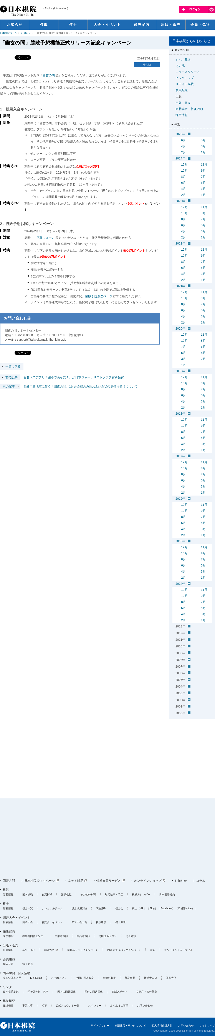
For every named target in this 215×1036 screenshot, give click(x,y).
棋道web (49, 950)
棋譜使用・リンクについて (130, 1025)
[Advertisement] (192, 747)
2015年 (180, 541)
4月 (183, 146)
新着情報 (8, 894)
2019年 (180, 371)
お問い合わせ (145, 1005)
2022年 (180, 243)
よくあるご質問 (119, 1005)
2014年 (180, 583)
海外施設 (131, 936)
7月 (203, 176)
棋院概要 (9, 1001)
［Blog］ (152, 908)
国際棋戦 (66, 894)
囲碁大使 (171, 977)
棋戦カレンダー (141, 894)
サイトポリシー (100, 1025)
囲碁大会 (27, 922)
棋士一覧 (27, 908)
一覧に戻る (13, 366)
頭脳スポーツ (119, 991)
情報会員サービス (108, 880)
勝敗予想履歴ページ (98, 296)
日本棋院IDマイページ (39, 880)
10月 (184, 170)
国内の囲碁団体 (66, 991)
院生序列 (101, 908)
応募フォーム (45, 238)
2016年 (180, 498)
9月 (203, 170)
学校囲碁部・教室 (38, 991)
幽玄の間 (49, 75)
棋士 (6, 903)
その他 (147, 64)
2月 (183, 152)
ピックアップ (184, 78)
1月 (203, 152)
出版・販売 (183, 103)
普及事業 (130, 977)
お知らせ (26, 33)
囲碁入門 (9, 880)
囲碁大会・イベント (16, 917)
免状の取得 (109, 977)
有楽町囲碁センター (34, 936)
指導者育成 (150, 977)
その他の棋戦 (88, 894)
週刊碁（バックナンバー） (82, 950)
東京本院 (8, 936)
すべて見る (183, 59)
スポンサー (94, 1005)
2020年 (180, 328)
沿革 (44, 1005)
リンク (7, 987)
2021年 (180, 286)
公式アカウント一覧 (67, 1005)
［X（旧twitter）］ (186, 908)
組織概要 (8, 1005)
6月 (183, 140)
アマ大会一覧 (79, 922)
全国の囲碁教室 (85, 977)
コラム (200, 880)
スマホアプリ (59, 977)
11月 (204, 164)
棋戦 (6, 890)
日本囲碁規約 (167, 894)
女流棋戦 (47, 894)
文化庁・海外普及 (146, 991)
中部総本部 (61, 936)
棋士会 (119, 908)
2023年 (180, 201)
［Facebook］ (166, 908)
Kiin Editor (36, 977)
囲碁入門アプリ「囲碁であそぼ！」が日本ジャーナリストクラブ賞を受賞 (62, 377)
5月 (203, 140)
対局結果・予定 (114, 894)
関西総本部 (83, 936)
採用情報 (181, 115)
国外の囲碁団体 (93, 991)
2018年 (180, 413)
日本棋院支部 (11, 991)
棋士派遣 (120, 922)
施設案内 (9, 931)
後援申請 (101, 922)
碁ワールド (28, 950)
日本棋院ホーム (8, 33)
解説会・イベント (52, 922)
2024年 (180, 158)
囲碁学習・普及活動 (189, 109)
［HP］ (141, 908)
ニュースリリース (187, 72)
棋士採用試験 (79, 908)
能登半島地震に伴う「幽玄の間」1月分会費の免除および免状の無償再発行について (69, 386)
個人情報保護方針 (162, 1025)
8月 (183, 176)
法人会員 (27, 963)
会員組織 (181, 90)
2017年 (180, 456)
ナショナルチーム (52, 908)
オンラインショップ (147, 880)
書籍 (152, 950)
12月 (184, 164)
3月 (203, 146)
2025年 (180, 134)
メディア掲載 (184, 84)
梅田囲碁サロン (108, 936)
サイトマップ (207, 1025)
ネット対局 (75, 880)
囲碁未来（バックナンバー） (124, 950)
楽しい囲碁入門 (12, 977)
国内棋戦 (27, 894)
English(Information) (56, 8)
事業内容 (27, 1005)
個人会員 (8, 963)
